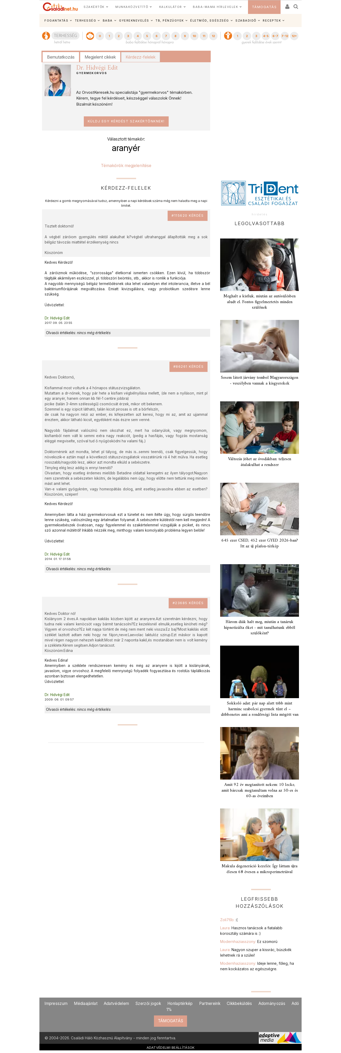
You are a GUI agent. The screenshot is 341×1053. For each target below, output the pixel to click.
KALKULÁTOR (170, 7)
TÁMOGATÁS (264, 7)
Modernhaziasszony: (248, 941)
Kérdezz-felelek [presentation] (141, 57)
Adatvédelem (116, 1003)
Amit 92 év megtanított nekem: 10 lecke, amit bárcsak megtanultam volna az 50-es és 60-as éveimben (259, 790)
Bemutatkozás (61, 57)
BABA (108, 20)
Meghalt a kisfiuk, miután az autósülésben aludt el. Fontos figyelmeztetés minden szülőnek (260, 302)
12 (213, 36)
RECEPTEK (272, 20)
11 (204, 36)
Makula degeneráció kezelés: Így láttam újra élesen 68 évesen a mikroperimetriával (259, 869)
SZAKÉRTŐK (94, 7)
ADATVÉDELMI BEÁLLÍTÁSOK (171, 1047)
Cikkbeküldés (239, 1003)
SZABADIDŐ (245, 20)
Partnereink (209, 1003)
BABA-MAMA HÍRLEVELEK (215, 7)
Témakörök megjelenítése (126, 165)
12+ (294, 36)
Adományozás (272, 1003)
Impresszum (56, 1003)
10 (194, 36)
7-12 (284, 36)
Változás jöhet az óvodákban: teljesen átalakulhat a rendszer (259, 461)
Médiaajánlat (85, 1003)
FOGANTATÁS (56, 20)
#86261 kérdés (188, 367)
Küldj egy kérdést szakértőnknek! (126, 121)
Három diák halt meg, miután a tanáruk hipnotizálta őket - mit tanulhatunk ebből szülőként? (259, 627)
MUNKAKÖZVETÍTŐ (131, 7)
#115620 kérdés (188, 215)
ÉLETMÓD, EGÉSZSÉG (209, 20)
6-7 (275, 36)
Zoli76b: (228, 919)
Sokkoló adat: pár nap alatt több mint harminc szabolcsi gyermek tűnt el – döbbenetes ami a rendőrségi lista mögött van (259, 709)
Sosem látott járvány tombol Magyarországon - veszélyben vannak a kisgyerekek (259, 380)
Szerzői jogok (148, 1003)
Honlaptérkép (180, 1003)
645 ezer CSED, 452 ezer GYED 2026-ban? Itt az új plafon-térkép (259, 543)
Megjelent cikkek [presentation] (100, 57)
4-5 (265, 36)
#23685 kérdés (188, 603)
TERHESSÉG (85, 20)
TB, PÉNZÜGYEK (170, 20)
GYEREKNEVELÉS (134, 20)
